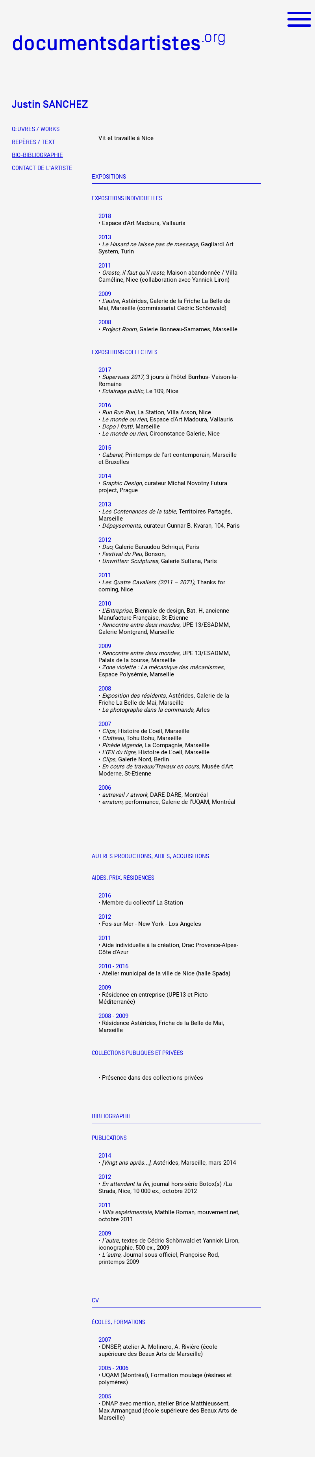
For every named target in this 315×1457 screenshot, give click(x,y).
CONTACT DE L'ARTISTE (42, 168)
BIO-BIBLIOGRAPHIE (37, 155)
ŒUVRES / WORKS (35, 129)
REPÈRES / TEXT (33, 142)
